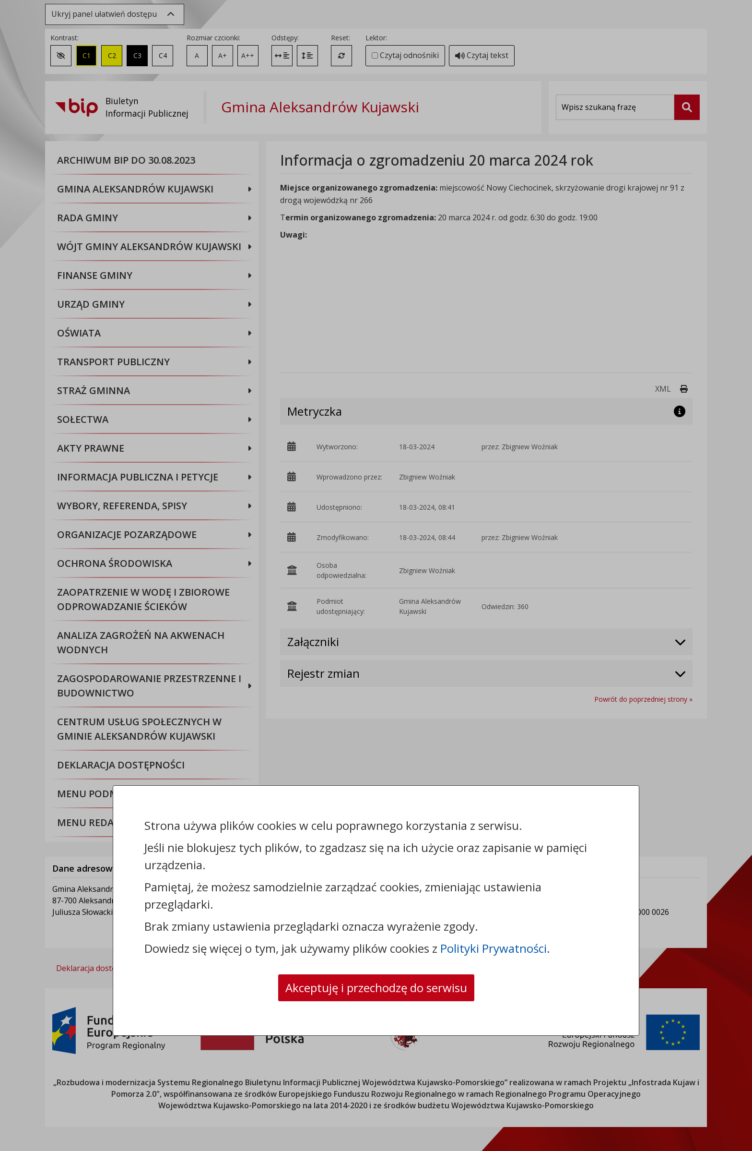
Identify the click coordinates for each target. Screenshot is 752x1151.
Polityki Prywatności (493, 948)
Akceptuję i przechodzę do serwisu (376, 987)
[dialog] (376, 575)
